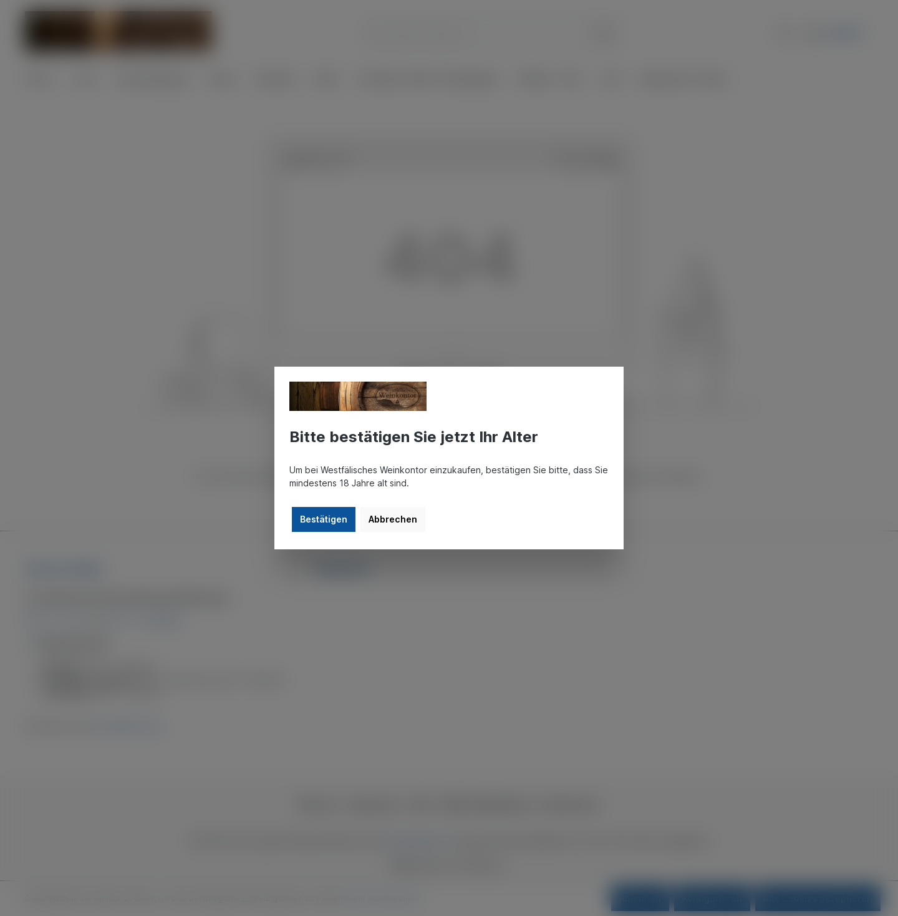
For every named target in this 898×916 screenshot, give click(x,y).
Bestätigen (323, 519)
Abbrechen (393, 519)
